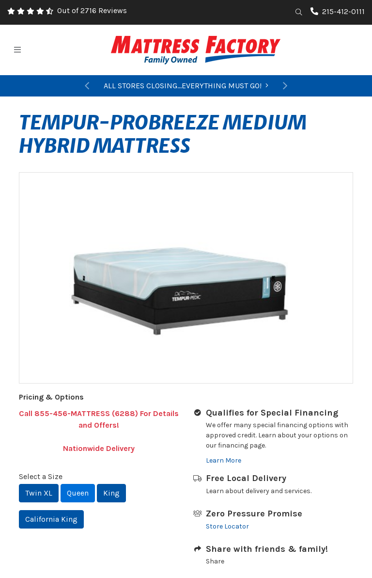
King (111, 493)
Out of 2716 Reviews (92, 10)
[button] (86, 86)
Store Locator (227, 526)
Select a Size (40, 476)
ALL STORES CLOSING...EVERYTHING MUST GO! (186, 85)
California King (51, 519)
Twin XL (38, 493)
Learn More (223, 460)
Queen (78, 493)
